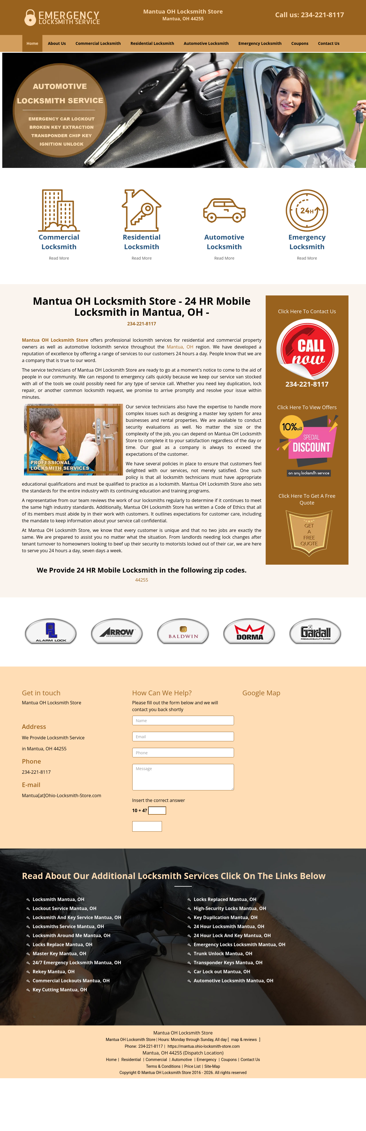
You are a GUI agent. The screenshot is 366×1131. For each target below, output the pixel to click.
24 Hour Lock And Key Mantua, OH (232, 988)
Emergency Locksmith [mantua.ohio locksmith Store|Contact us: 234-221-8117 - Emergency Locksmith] (307, 294)
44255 (141, 633)
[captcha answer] (157, 863)
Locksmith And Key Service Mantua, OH (77, 970)
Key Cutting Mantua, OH (60, 1042)
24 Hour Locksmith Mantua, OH (229, 979)
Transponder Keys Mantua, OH (228, 1015)
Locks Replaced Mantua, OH (225, 952)
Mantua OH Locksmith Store (55, 393)
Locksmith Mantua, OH (59, 952)
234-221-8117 (322, 14)
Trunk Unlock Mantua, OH (223, 1006)
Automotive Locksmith (206, 43)
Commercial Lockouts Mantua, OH (71, 1033)
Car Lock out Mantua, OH (222, 1024)
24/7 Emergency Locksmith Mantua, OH (77, 1015)
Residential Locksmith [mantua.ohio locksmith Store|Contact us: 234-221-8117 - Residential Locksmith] (142, 294)
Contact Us (328, 43)
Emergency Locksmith (259, 43)
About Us (57, 43)
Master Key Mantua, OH (59, 1006)
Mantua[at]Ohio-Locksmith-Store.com (61, 848)
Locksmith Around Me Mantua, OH (72, 988)
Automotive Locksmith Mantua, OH (234, 1033)
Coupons (299, 43)
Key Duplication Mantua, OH (226, 970)
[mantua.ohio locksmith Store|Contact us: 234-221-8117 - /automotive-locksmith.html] (224, 263)
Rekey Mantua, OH (54, 1024)
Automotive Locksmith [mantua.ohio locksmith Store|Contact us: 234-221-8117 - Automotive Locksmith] (224, 294)
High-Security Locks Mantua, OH (230, 961)
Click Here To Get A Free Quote (307, 552)
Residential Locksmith (152, 43)
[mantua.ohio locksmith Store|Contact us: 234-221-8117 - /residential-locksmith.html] (141, 263)
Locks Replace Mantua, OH (63, 997)
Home (32, 43)
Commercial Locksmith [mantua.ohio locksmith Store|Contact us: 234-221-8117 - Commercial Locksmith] (59, 294)
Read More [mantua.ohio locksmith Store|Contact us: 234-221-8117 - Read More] (59, 311)
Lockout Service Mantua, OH (65, 961)
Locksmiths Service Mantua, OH (68, 979)
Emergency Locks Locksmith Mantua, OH (239, 997)
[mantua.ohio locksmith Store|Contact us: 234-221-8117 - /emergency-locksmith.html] (307, 263)
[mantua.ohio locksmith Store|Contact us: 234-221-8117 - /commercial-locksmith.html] (59, 263)
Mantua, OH (180, 399)
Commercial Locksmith (98, 43)
